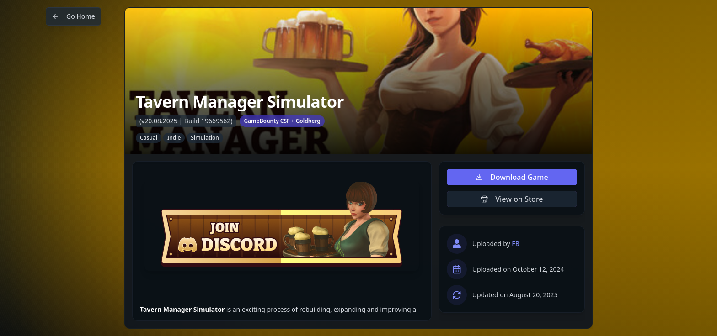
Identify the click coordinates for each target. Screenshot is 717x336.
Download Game (512, 177)
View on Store (512, 199)
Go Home (73, 16)
